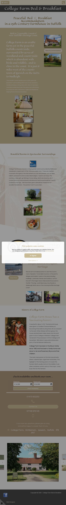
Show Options (33, 260)
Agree (33, 255)
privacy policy (50, 251)
